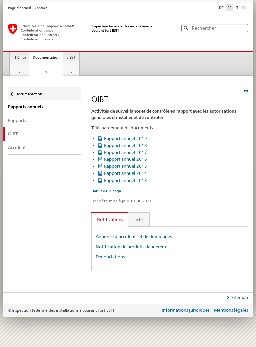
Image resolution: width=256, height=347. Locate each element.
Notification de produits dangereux (131, 246)
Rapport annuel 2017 (125, 152)
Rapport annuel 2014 (125, 173)
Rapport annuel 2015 (125, 166)
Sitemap (239, 297)
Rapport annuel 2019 (125, 138)
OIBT (13, 133)
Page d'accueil (20, 8)
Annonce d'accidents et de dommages (134, 236)
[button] (242, 27)
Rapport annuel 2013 (125, 180)
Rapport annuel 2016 (125, 159)
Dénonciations (110, 256)
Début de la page (106, 191)
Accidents (17, 147)
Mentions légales (231, 310)
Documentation (48, 59)
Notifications (110, 219)
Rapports (17, 120)
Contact (41, 8)
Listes (138, 219)
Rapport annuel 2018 (125, 145)
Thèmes (19, 57)
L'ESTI (71, 57)
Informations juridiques (186, 310)
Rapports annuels (25, 106)
